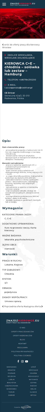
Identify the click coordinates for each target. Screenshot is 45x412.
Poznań (11, 373)
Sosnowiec (11, 389)
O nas (22, 328)
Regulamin (22, 347)
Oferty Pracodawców (22, 332)
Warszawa (12, 367)
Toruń (12, 392)
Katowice (33, 379)
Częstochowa (11, 386)
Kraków (11, 370)
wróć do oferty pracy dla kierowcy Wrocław (21, 46)
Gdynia (33, 383)
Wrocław (33, 370)
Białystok (11, 383)
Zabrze (11, 395)
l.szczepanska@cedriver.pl (19, 88)
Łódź (33, 367)
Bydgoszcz (33, 376)
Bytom (33, 395)
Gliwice (33, 392)
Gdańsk (33, 373)
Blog (22, 340)
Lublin (12, 379)
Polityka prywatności (22, 351)
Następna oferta (33, 306)
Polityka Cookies (22, 355)
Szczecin (12, 376)
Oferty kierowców (22, 336)
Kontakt (22, 344)
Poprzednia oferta (12, 306)
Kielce (33, 389)
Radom (33, 386)
